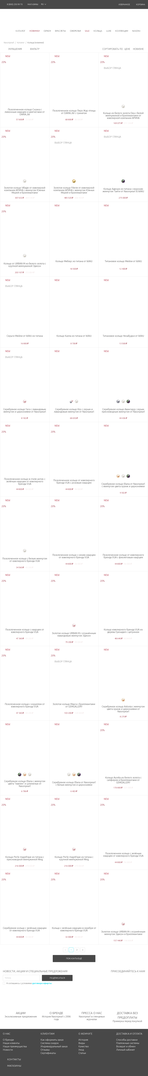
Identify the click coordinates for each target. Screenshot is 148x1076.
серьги (47, 31)
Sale (87, 31)
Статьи (82, 1053)
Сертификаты (48, 1053)
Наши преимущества (15, 1046)
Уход (81, 1049)
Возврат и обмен (125, 1046)
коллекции (121, 31)
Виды (81, 1043)
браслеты (60, 31)
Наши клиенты (11, 1043)
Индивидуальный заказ (54, 1046)
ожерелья (75, 31)
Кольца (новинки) (35, 42)
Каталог (20, 42)
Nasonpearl (9, 42)
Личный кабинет (125, 1049)
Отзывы (45, 1049)
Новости (8, 1049)
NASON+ (136, 31)
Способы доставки (126, 1039)
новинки (34, 31)
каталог (20, 31)
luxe (108, 31)
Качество (83, 1046)
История (83, 1039)
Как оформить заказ (52, 1039)
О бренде (8, 1039)
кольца (98, 31)
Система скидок (50, 1043)
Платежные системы (127, 1043)
